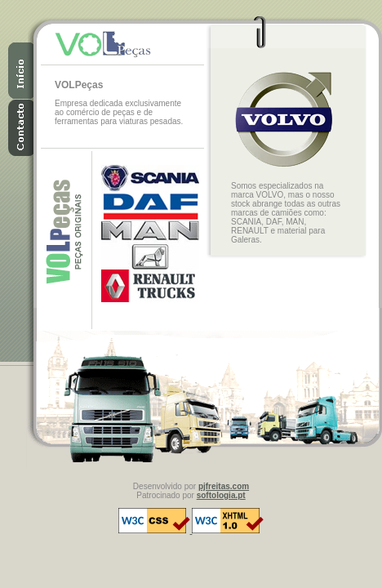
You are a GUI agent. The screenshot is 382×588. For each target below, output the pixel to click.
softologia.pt (221, 495)
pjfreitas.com (223, 486)
